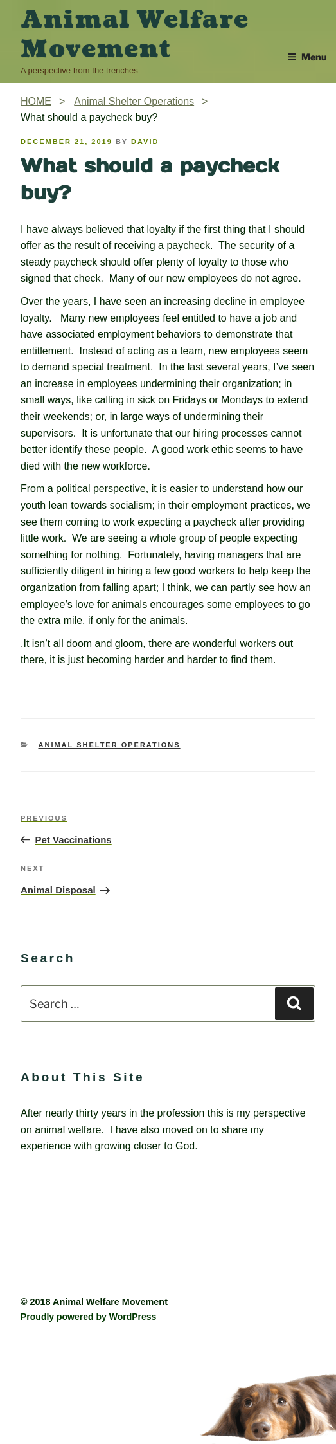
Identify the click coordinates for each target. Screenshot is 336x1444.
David (145, 141)
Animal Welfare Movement (135, 34)
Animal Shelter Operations (110, 745)
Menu (307, 57)
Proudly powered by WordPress (88, 1316)
